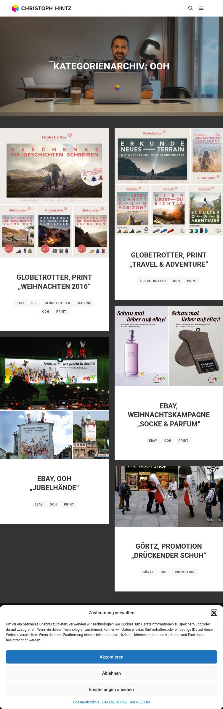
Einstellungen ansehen (111, 689)
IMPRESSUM (140, 702)
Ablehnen (111, 673)
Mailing (84, 303)
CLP (34, 303)
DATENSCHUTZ (114, 702)
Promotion (185, 572)
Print (61, 311)
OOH (45, 311)
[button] (214, 613)
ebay (153, 440)
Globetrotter (57, 303)
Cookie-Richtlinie (86, 702)
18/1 (20, 303)
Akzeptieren (111, 657)
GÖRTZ (148, 572)
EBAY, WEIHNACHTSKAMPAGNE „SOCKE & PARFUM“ (169, 415)
